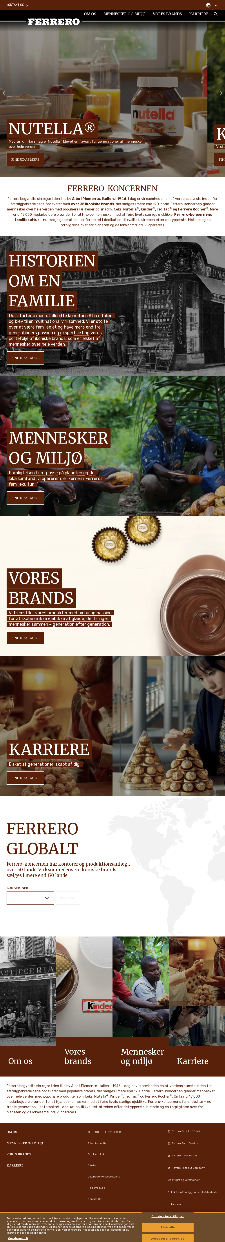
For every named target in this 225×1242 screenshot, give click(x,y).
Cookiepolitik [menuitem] (96, 1154)
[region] (112, 1227)
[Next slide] (221, 93)
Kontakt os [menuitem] (18, 4)
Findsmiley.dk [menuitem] (96, 1187)
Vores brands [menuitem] (167, 16)
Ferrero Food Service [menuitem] (183, 1143)
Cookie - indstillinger (167, 1216)
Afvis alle (168, 1227)
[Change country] (211, 4)
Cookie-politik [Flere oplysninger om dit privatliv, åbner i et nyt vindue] (18, 1238)
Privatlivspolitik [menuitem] (97, 1143)
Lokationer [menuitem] (174, 1204)
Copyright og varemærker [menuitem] (184, 1179)
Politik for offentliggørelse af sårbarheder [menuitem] (193, 1192)
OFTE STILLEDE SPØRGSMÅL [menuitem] (105, 1132)
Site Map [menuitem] (93, 1165)
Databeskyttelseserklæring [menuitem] (104, 1176)
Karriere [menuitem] (198, 16)
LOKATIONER (17, 887)
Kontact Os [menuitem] (94, 1199)
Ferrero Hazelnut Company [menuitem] (186, 1167)
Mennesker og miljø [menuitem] (124, 16)
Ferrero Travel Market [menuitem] (182, 1155)
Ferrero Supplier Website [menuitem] (185, 1131)
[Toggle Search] (215, 15)
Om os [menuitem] (90, 16)
